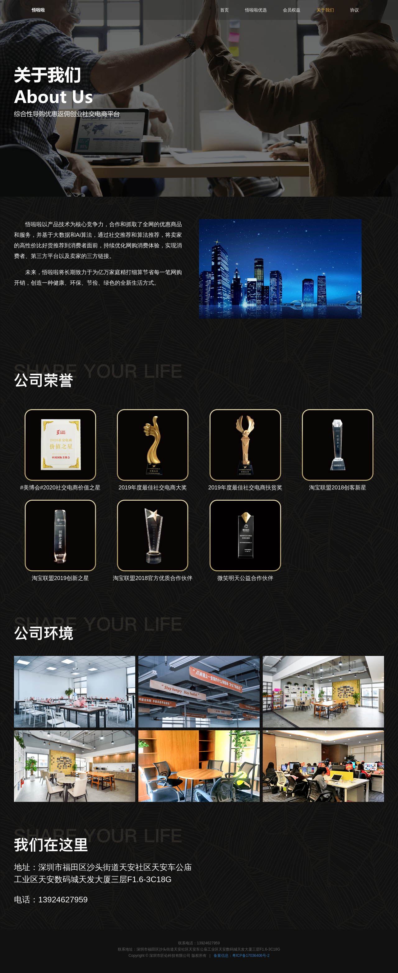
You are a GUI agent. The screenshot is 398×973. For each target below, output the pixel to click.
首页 (224, 9)
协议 (354, 9)
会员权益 (291, 9)
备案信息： (242, 955)
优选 (256, 9)
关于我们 (325, 9)
